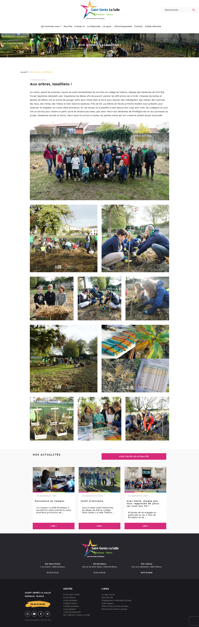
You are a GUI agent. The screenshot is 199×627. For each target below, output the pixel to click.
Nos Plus (68, 26)
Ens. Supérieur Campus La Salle (76, 615)
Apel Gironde (107, 597)
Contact (138, 26)
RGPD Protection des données (115, 606)
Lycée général (69, 609)
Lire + (54, 526)
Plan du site (46, 620)
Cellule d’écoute (153, 26)
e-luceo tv (79, 26)
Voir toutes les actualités (134, 456)
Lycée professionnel (72, 612)
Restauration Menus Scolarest (114, 609)
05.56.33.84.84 (37, 604)
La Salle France (108, 595)
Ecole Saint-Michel (71, 595)
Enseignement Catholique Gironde (116, 600)
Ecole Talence (69, 597)
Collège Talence (70, 603)
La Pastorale (93, 26)
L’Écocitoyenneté (123, 26)
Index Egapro (108, 603)
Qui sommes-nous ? (51, 26)
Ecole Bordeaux (70, 600)
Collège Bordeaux (71, 606)
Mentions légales (32, 620)
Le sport (107, 26)
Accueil (24, 72)
